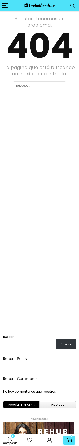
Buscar (8, 336)
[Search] (72, 5)
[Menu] (5, 5)
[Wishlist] (29, 440)
